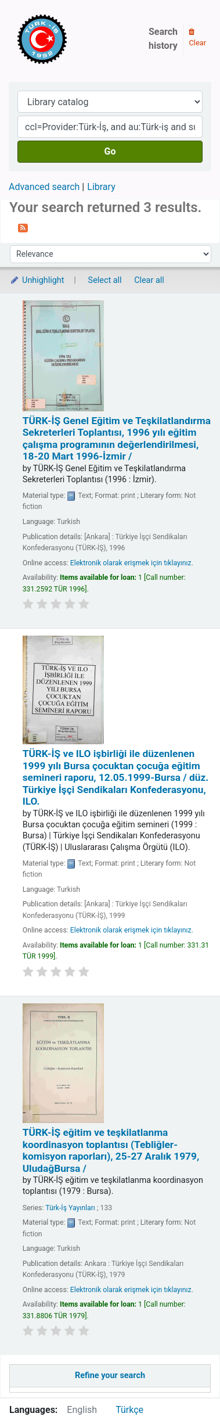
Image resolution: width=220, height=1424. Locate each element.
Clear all (149, 280)
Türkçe (129, 1409)
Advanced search (44, 186)
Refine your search (110, 1375)
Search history (163, 38)
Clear (197, 37)
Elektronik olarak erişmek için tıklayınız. (131, 563)
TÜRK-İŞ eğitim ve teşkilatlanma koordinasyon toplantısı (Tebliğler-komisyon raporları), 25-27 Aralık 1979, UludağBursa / (111, 1150)
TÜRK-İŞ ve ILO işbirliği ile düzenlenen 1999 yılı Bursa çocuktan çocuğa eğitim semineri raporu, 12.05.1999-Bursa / (116, 777)
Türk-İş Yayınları (70, 1208)
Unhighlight (36, 280)
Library (101, 186)
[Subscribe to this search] (23, 227)
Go (110, 151)
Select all (105, 280)
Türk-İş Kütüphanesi (75, 39)
